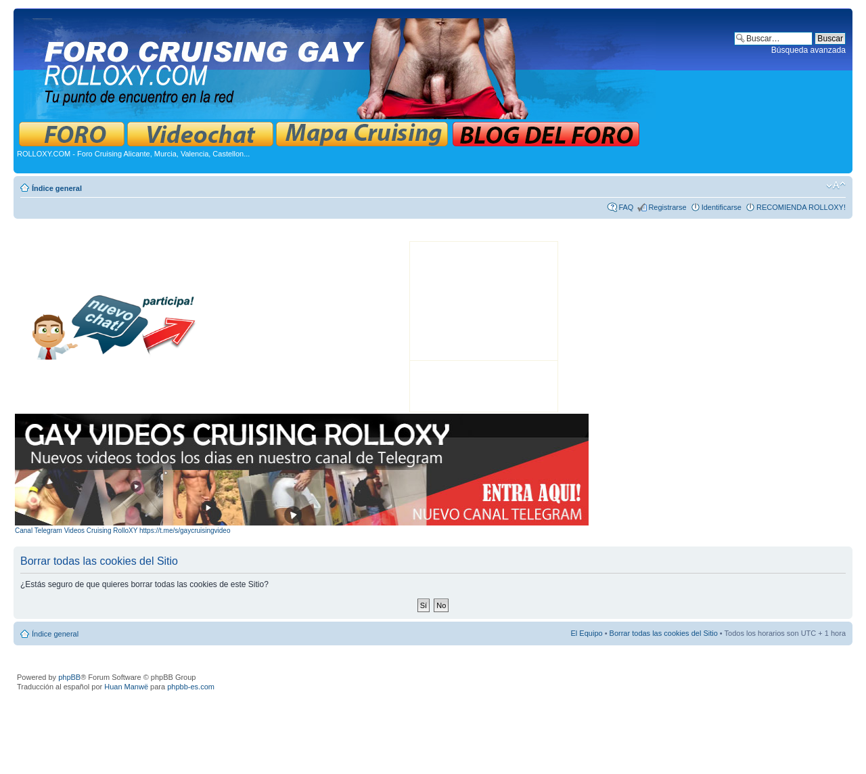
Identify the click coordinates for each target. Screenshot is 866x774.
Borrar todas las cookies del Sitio (664, 633)
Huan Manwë (126, 687)
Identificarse (722, 207)
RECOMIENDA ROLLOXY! (801, 207)
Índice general (57, 188)
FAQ (625, 207)
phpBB (69, 677)
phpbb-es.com (190, 687)
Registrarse (667, 207)
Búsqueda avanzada (808, 50)
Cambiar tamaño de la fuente (836, 185)
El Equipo (587, 633)
